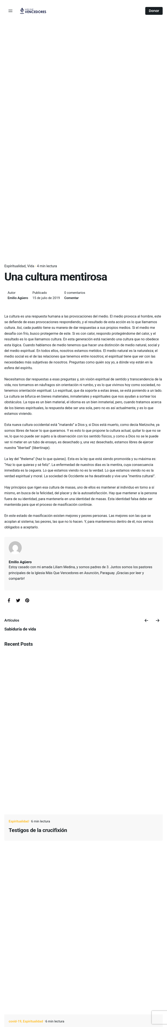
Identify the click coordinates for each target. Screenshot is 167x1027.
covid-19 (15, 1021)
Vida (30, 266)
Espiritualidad (15, 266)
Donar (154, 10)
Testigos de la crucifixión (38, 830)
